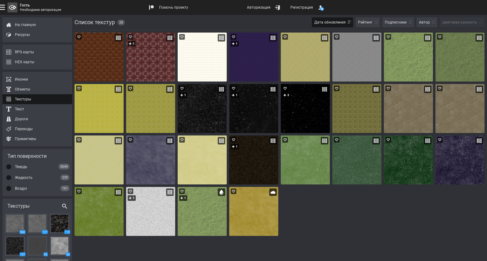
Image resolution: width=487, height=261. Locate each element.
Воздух (21, 188)
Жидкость (24, 177)
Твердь (21, 167)
